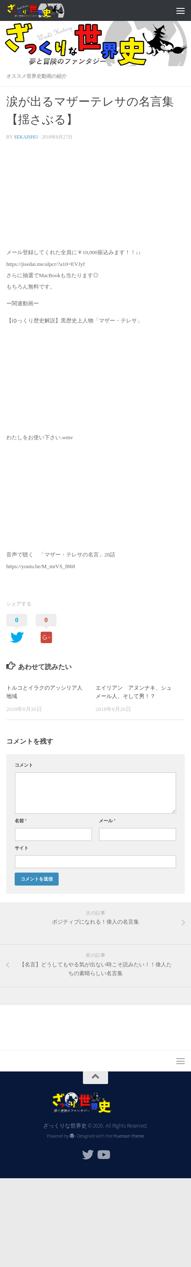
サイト (21, 848)
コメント (24, 765)
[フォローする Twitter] (88, 1155)
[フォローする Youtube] (103, 1155)
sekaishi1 (26, 136)
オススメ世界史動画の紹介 (36, 76)
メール (107, 821)
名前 (21, 821)
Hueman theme (128, 1136)
